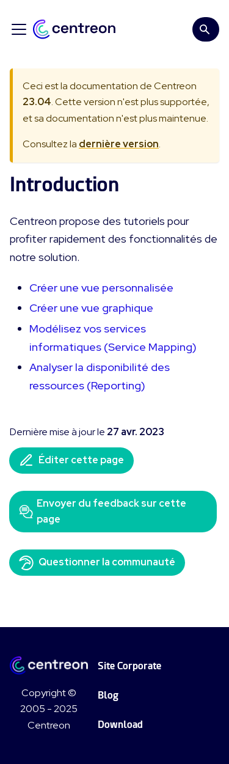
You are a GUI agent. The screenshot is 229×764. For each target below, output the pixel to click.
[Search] (205, 29)
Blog (108, 695)
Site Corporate (129, 666)
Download (120, 724)
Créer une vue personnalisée (101, 288)
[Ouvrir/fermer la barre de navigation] (19, 29)
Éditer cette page (71, 460)
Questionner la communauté (97, 563)
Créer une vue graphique (91, 308)
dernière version (119, 144)
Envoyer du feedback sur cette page (102, 511)
